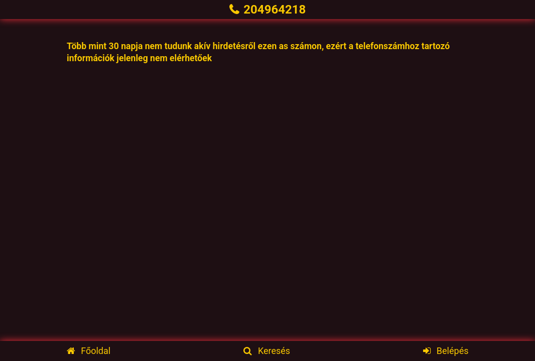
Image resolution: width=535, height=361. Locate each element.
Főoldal (89, 350)
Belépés (445, 350)
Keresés (266, 350)
